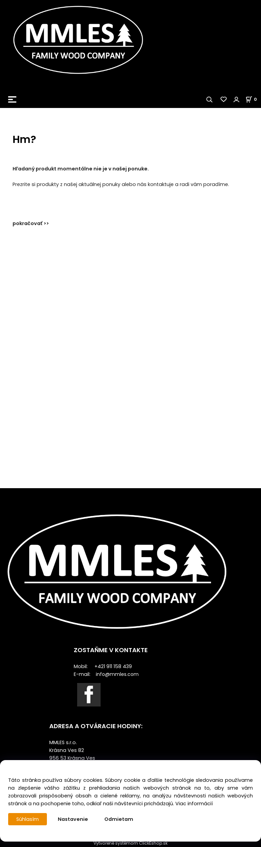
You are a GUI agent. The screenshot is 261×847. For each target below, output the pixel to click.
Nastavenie (73, 819)
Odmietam (118, 819)
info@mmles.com (117, 674)
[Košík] (253, 99)
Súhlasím (27, 819)
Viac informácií (194, 803)
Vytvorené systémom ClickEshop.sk (130, 843)
